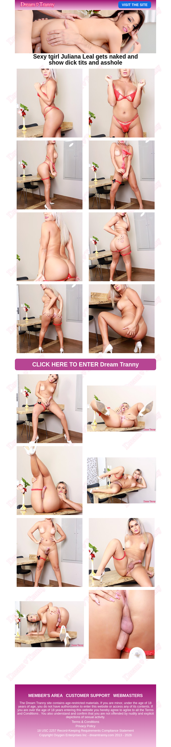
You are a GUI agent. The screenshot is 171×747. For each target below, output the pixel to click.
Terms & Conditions (85, 722)
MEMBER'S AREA (45, 695)
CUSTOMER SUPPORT (88, 695)
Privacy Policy (85, 726)
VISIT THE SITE (135, 5)
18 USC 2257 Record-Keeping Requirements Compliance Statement (85, 730)
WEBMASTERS (128, 695)
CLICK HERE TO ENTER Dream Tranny (85, 364)
